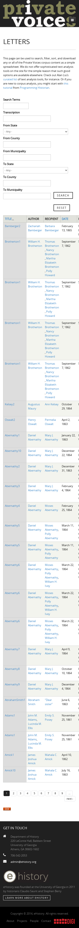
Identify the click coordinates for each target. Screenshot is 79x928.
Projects (22, 921)
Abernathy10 (13, 451)
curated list (10, 79)
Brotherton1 (12, 241)
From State (10, 125)
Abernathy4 (12, 506)
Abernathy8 (12, 669)
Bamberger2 (12, 226)
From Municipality (14, 151)
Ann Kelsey (52, 404)
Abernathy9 (12, 684)
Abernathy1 (12, 435)
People (34, 921)
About (10, 921)
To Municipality (12, 190)
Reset (62, 208)
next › (70, 798)
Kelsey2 (9, 404)
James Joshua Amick (32, 759)
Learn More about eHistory (26, 897)
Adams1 (10, 715)
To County (9, 177)
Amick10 (10, 770)
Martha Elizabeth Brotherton (52, 262)
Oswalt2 (10, 420)
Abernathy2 (12, 466)
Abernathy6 (12, 565)
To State (8, 164)
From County (11, 138)
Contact (46, 921)
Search (63, 195)
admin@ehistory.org (23, 862)
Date (65, 219)
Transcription (11, 112)
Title (9, 219)
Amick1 (9, 755)
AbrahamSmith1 (15, 700)
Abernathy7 (12, 649)
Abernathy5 (12, 525)
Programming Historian (34, 88)
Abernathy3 (12, 486)
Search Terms (11, 99)
